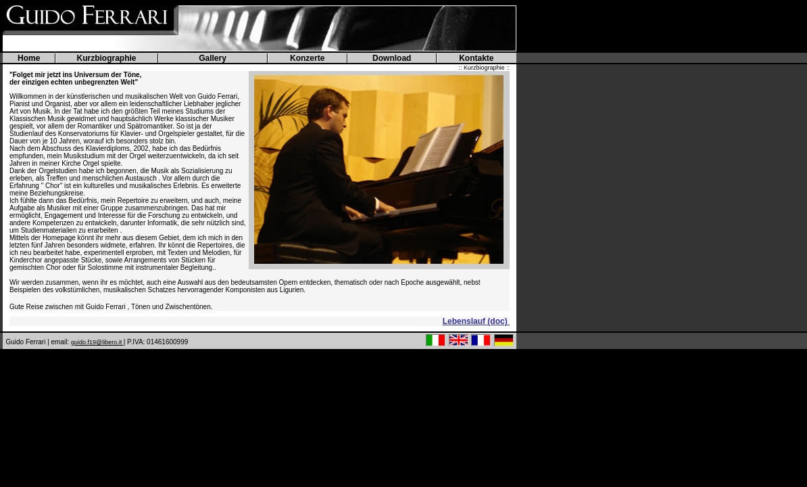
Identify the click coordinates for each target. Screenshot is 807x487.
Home (29, 58)
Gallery (212, 58)
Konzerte (307, 58)
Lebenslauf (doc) (476, 321)
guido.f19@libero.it (97, 342)
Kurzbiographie (107, 58)
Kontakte (476, 58)
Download (391, 58)
